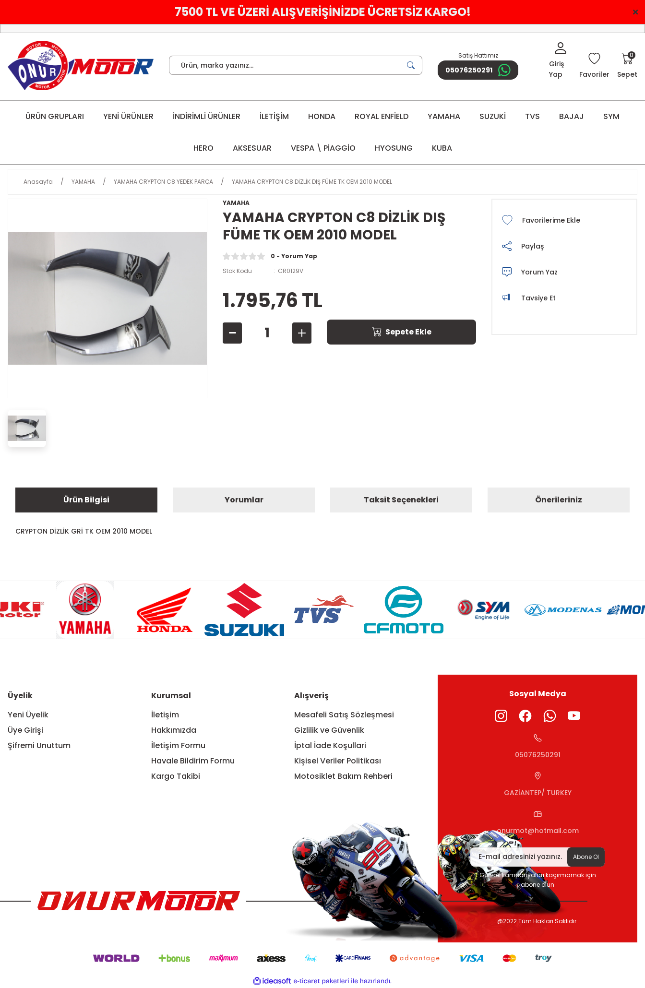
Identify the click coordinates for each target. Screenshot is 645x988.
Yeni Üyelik (28, 714)
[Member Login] (560, 61)
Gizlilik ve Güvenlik (329, 730)
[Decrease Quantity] (232, 333)
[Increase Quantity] (301, 333)
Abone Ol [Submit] (586, 857)
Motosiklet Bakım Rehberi (343, 776)
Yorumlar (244, 499)
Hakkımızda (173, 730)
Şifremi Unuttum (39, 745)
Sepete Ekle (401, 331)
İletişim (165, 714)
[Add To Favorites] (564, 220)
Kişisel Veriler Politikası (337, 760)
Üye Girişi (25, 730)
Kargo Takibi (175, 776)
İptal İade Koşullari (330, 745)
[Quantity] (267, 333)
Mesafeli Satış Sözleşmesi (344, 714)
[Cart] (627, 66)
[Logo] (81, 65)
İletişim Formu (178, 745)
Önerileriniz (558, 499)
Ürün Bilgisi (86, 499)
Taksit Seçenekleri (401, 499)
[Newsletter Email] (537, 857)
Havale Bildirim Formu (193, 760)
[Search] (295, 65)
